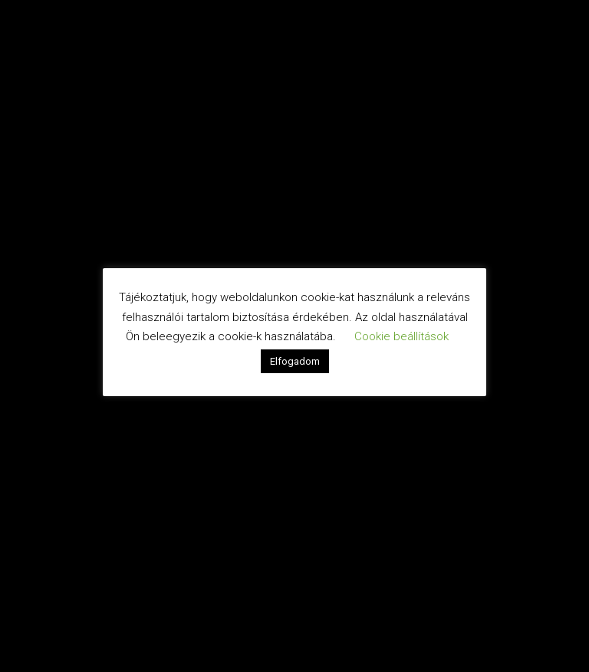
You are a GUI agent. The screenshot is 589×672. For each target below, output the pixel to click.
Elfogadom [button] (295, 361)
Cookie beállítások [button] (401, 336)
